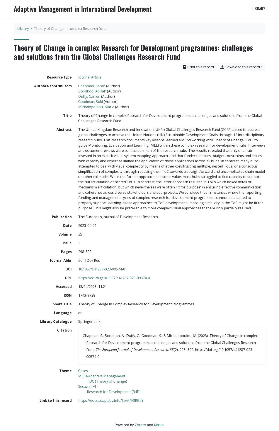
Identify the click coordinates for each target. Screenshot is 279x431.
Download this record (240, 67)
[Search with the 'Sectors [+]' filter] (87, 386)
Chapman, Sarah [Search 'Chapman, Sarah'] (91, 86)
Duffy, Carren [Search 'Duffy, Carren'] (89, 96)
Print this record (198, 67)
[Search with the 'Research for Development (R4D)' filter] (114, 391)
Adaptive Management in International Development (83, 9)
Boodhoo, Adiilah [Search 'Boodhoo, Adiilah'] (92, 91)
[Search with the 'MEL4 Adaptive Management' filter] (101, 376)
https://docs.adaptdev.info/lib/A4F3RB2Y (110, 400)
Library (258, 8)
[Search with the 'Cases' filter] (83, 370)
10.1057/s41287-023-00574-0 (101, 269)
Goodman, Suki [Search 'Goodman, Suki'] (90, 101)
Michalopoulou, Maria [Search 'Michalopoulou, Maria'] (96, 106)
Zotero (140, 424)
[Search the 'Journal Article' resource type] (89, 77)
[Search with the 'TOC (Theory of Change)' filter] (107, 381)
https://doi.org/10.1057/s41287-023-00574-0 (114, 277)
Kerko (159, 424)
